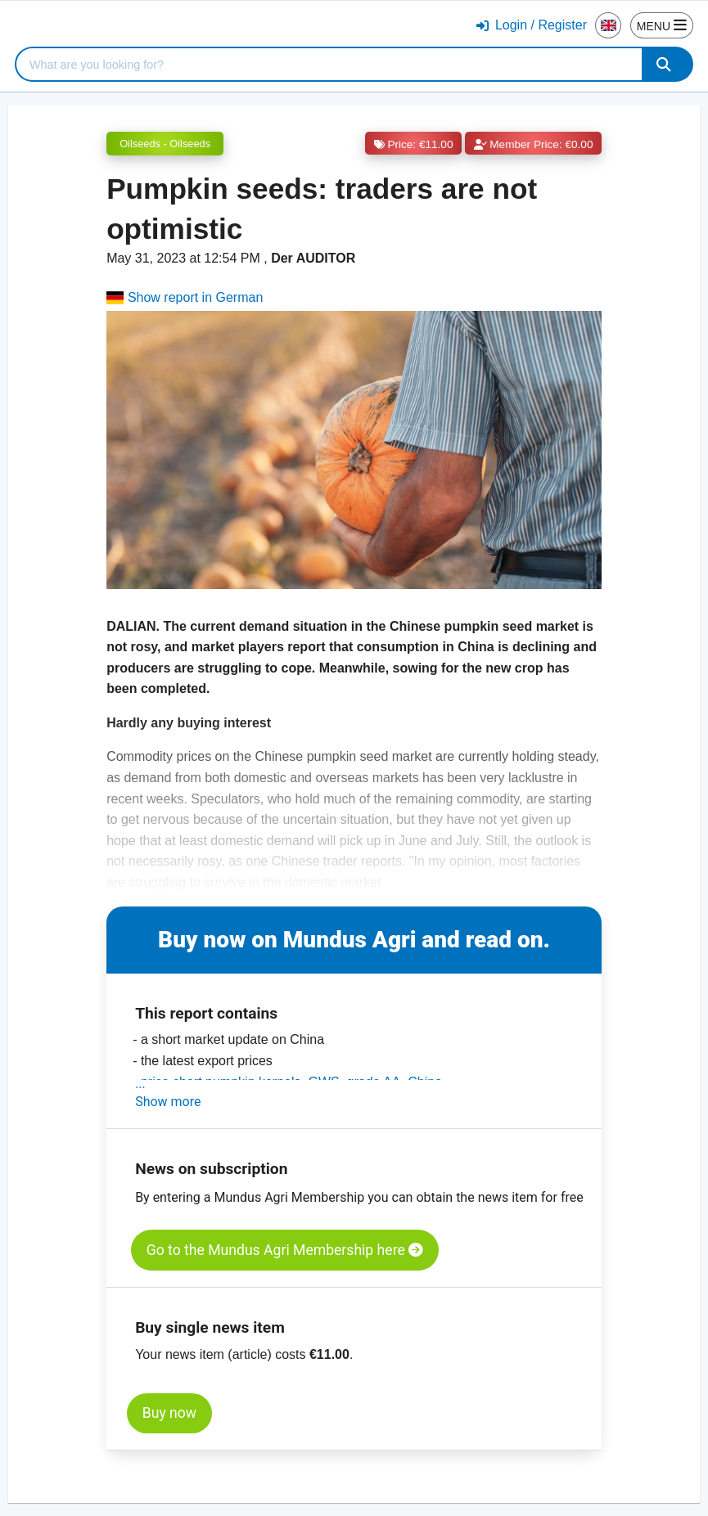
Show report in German (184, 297)
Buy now (169, 1413)
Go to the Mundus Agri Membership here (285, 1250)
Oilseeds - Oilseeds (165, 143)
